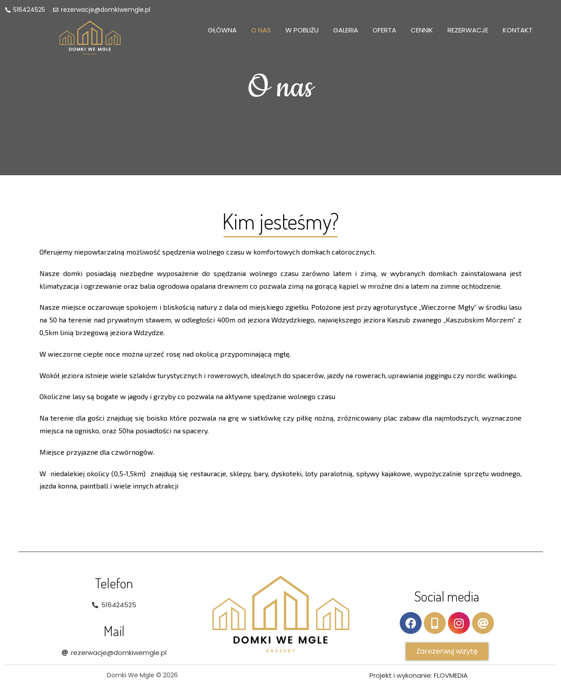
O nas (261, 30)
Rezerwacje (467, 30)
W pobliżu (302, 30)
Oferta (384, 30)
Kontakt (518, 30)
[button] (447, 651)
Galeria (345, 30)
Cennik (422, 30)
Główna (222, 30)
